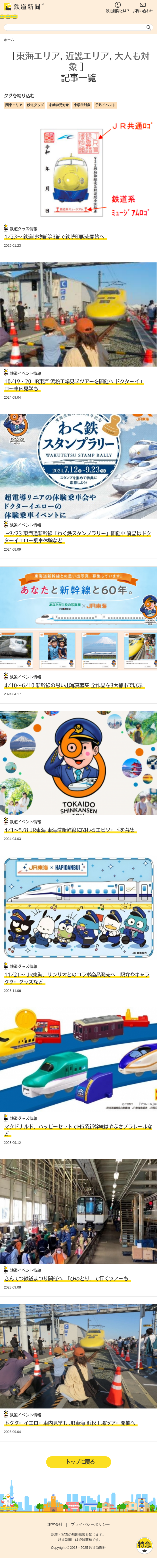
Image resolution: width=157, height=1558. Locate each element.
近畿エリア (87, 55)
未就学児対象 (59, 105)
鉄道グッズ (35, 105)
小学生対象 (82, 105)
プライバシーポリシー (90, 1524)
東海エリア (38, 55)
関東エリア (13, 105)
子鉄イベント (105, 105)
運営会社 (55, 1524)
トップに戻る (80, 1461)
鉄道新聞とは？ (118, 7)
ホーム (9, 40)
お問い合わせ (143, 7)
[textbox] (78, 27)
